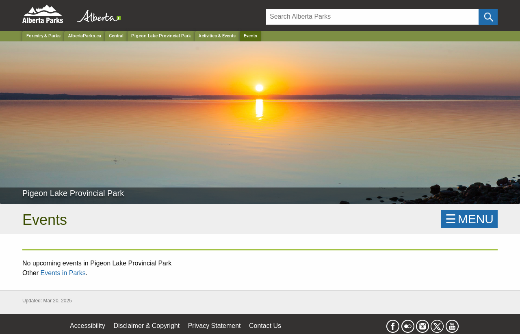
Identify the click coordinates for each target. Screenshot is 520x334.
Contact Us (265, 325)
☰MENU (469, 219)
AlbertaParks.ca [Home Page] (84, 36)
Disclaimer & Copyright (147, 325)
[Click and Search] (488, 17)
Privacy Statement (214, 325)
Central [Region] (116, 36)
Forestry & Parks (43, 36)
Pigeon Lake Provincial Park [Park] (161, 36)
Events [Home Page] (250, 36)
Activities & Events (217, 36)
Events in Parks (62, 272)
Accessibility (87, 325)
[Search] (372, 17)
